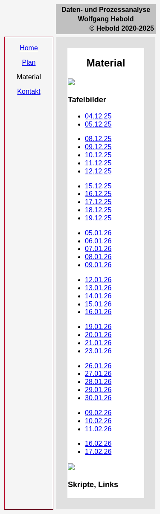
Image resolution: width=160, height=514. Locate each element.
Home (29, 48)
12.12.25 (98, 171)
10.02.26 (98, 420)
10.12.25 (98, 155)
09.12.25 (98, 146)
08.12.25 (98, 138)
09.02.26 (98, 412)
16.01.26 (98, 311)
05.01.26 (98, 233)
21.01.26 (98, 343)
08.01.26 (98, 256)
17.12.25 (98, 201)
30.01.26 (98, 397)
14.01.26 (98, 296)
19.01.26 (98, 326)
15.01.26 (98, 304)
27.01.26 (98, 373)
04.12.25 (98, 116)
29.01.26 (98, 389)
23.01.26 (98, 351)
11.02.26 (98, 429)
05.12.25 (98, 124)
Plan (28, 62)
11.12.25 (98, 163)
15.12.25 (98, 186)
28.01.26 (98, 381)
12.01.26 (98, 279)
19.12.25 (98, 218)
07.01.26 (98, 248)
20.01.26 (98, 334)
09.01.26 (98, 265)
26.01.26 (98, 366)
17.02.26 (98, 451)
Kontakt (28, 91)
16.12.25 (98, 193)
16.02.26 (98, 443)
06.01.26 (98, 241)
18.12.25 (98, 210)
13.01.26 (98, 288)
